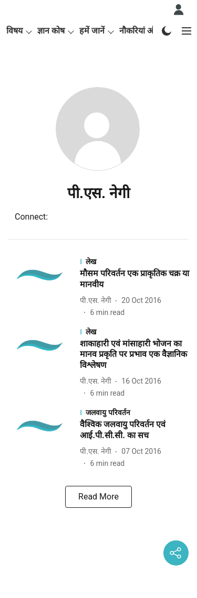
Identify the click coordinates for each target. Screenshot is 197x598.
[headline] (135, 279)
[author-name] (98, 300)
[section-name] (135, 261)
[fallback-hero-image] (43, 287)
